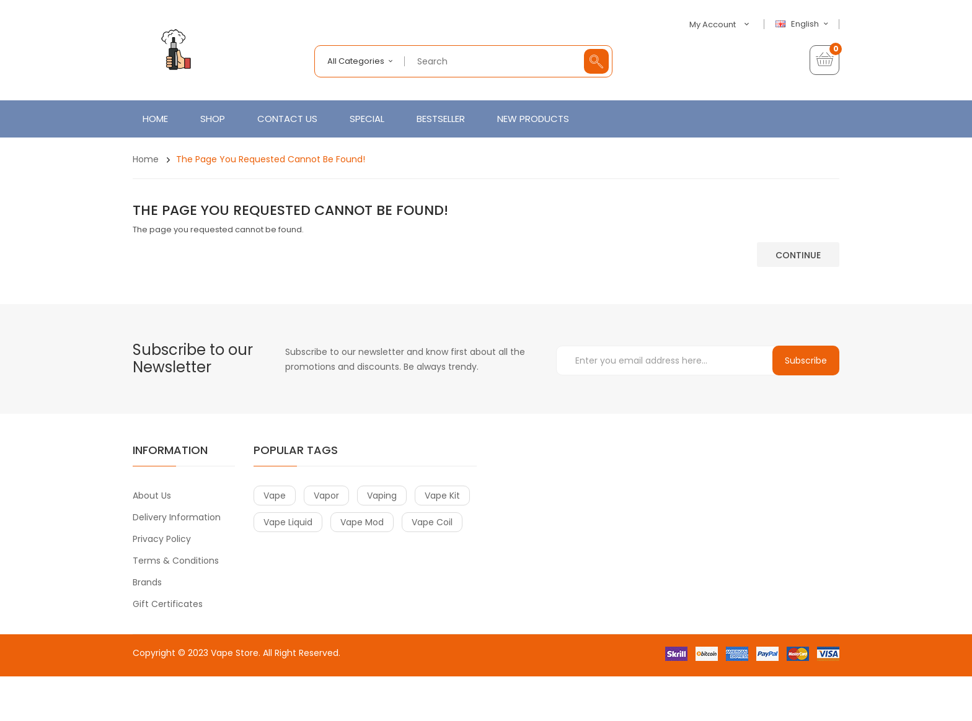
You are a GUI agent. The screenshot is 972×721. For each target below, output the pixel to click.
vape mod (362, 522)
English (803, 24)
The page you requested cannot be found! (270, 159)
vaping (382, 495)
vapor (326, 495)
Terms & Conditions (176, 560)
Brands (147, 582)
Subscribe (806, 360)
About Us (152, 495)
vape (274, 495)
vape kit (442, 495)
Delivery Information (177, 517)
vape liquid (287, 522)
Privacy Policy (162, 539)
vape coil (432, 522)
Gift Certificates (168, 604)
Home (146, 159)
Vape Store (234, 653)
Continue (798, 255)
